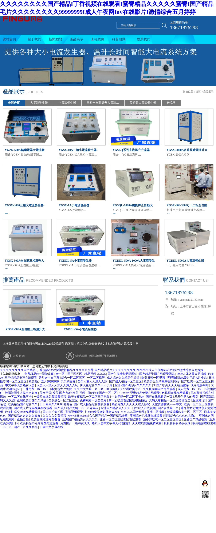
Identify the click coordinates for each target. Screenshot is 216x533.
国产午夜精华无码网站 (123, 373)
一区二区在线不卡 (20, 396)
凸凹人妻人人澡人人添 (93, 381)
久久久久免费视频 (55, 415)
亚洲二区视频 (156, 411)
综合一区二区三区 (73, 377)
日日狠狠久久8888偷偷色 (56, 404)
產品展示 (76, 39)
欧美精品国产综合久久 (23, 404)
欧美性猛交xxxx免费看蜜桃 (23, 411)
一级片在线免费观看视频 (50, 396)
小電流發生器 (67, 102)
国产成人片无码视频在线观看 (33, 408)
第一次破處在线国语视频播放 (128, 400)
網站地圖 (96, 356)
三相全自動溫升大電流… (103, 102)
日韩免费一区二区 (35, 389)
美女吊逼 (45, 392)
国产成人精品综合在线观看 (92, 404)
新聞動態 (55, 39)
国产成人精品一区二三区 (125, 381)
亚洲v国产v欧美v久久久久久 (133, 385)
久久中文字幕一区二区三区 (92, 389)
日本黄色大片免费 (60, 389)
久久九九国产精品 (133, 411)
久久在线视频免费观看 (147, 423)
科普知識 (118, 39)
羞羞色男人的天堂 (186, 396)
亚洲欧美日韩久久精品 (32, 400)
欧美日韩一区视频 (153, 377)
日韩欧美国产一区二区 (102, 392)
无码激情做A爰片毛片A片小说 (187, 377)
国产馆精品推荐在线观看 (21, 377)
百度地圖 (109, 356)
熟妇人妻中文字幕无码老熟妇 (111, 423)
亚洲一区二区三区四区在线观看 (121, 419)
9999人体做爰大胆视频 (192, 373)
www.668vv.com (78, 415)
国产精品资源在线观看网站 (157, 373)
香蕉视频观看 (74, 411)
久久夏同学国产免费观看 (159, 389)
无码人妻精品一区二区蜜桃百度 (170, 400)
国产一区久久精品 (26, 427)
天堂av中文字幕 (49, 377)
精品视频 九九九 (95, 373)
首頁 (198, 91)
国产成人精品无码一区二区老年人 (76, 408)
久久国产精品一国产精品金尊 (109, 415)
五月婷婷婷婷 (50, 381)
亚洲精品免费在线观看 (145, 392)
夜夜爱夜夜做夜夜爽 (177, 423)
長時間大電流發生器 (143, 102)
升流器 (171, 102)
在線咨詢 (19, 356)
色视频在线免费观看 (175, 392)
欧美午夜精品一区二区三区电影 (89, 396)
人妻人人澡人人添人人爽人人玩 (58, 385)
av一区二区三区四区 (69, 373)
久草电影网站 (200, 385)
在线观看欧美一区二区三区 (184, 411)
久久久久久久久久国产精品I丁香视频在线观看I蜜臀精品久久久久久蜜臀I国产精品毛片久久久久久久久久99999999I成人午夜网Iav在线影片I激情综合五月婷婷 (101, 370)
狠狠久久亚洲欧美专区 (126, 389)
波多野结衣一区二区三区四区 (162, 419)
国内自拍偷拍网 (53, 411)
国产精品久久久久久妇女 (24, 415)
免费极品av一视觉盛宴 (39, 373)
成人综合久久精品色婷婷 (123, 377)
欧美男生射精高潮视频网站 (162, 381)
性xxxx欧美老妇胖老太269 (102, 411)
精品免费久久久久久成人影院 (131, 404)
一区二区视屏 (96, 377)
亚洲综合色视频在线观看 (146, 415)
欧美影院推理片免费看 (46, 419)
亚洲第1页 (199, 400)
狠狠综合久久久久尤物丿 (181, 415)
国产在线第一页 (168, 408)
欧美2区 (34, 381)
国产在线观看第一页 (159, 396)
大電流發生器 (39, 102)
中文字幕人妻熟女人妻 (20, 385)
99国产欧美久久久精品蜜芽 (171, 385)
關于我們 (34, 39)
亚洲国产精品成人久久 (116, 408)
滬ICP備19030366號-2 (90, 343)
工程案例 (97, 39)
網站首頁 (9, 39)
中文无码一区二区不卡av (128, 396)
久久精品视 (68, 381)
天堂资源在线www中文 (167, 404)
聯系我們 (143, 39)
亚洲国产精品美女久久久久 (80, 419)
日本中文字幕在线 (52, 427)
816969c (124, 392)
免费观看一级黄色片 (93, 400)
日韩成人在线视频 (144, 408)
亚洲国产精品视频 (196, 419)
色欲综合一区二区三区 (63, 400)
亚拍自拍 (23, 419)
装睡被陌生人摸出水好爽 (21, 392)
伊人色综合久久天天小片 (96, 385)
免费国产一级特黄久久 (75, 423)
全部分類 (14, 102)
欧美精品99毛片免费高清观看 (39, 423)
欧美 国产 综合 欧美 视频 (69, 392)
